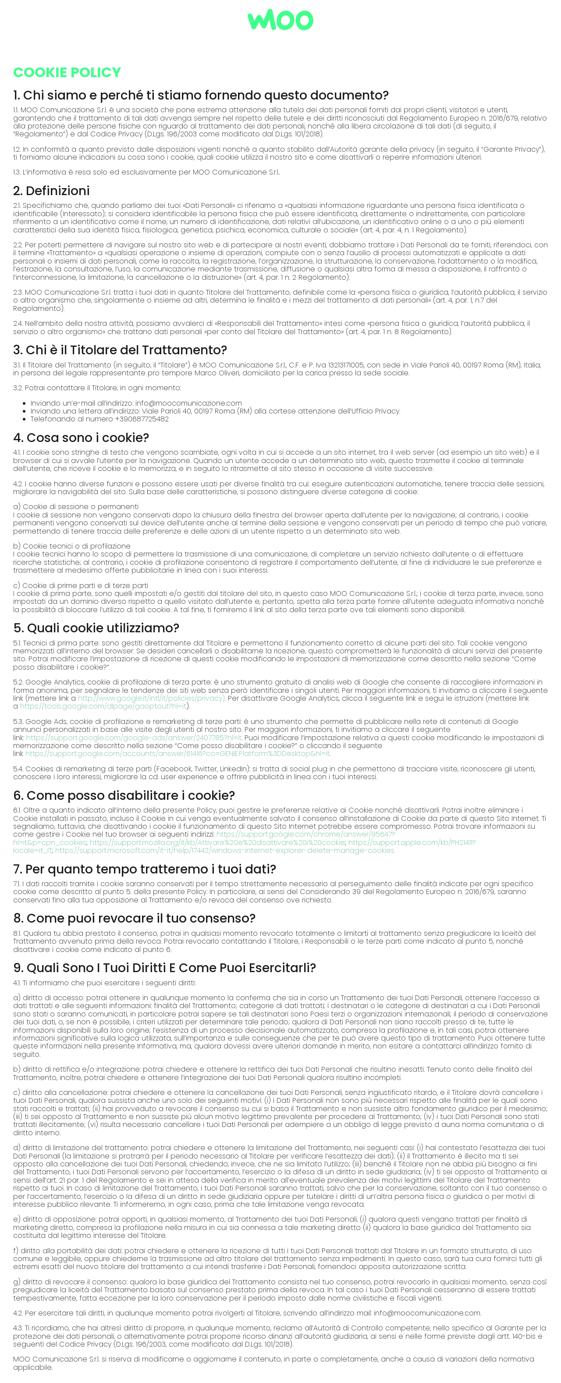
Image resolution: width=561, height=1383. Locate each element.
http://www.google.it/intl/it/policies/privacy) (151, 698)
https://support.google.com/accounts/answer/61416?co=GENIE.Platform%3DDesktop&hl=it (177, 754)
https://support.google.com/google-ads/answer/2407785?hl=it (133, 738)
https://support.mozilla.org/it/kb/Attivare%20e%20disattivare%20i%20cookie (217, 843)
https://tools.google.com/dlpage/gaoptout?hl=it (103, 706)
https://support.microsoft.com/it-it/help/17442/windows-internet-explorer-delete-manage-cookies (224, 850)
